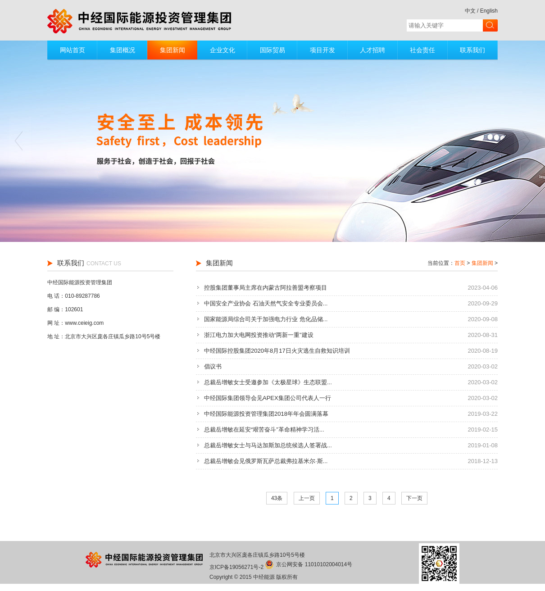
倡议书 (213, 366)
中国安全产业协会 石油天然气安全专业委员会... (265, 303)
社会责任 (422, 50)
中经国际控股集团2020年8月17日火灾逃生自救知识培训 (277, 350)
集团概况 (122, 50)
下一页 (414, 498)
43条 (276, 498)
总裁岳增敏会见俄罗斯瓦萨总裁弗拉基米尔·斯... (265, 461)
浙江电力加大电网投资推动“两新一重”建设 (258, 335)
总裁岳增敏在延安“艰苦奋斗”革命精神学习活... (264, 429)
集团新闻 (172, 50)
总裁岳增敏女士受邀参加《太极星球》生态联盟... (268, 382)
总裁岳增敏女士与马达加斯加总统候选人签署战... (268, 445)
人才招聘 (372, 50)
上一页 (307, 498)
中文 (470, 11)
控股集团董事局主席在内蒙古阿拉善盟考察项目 (265, 287)
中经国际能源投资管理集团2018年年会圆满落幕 (266, 413)
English (489, 11)
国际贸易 (272, 50)
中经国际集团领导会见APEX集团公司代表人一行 (267, 398)
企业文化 (222, 50)
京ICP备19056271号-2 (236, 567)
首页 (459, 263)
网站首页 (72, 50)
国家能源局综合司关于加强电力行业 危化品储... (265, 319)
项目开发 (322, 50)
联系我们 (472, 50)
